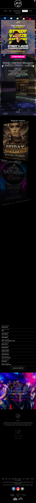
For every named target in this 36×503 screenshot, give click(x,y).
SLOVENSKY (18, 480)
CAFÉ (10, 11)
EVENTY (25, 11)
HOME (3, 478)
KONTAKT (27, 478)
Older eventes (18, 368)
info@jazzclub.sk (18, 483)
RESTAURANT (17, 11)
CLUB (5, 11)
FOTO (30, 11)
